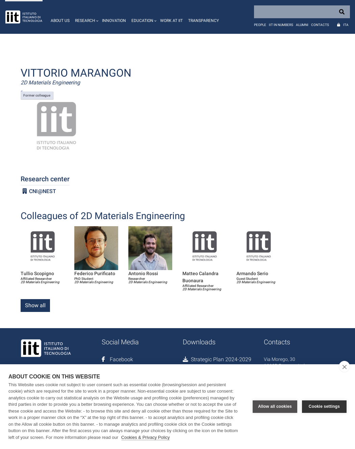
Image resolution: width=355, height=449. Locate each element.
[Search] (302, 11)
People (260, 25)
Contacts (320, 25)
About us (60, 20)
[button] (85, 17)
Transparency (203, 20)
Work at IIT (171, 20)
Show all (35, 305)
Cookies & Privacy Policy (145, 437)
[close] (344, 366)
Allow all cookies (275, 406)
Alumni (302, 25)
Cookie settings (324, 406)
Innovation (114, 20)
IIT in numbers (281, 25)
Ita (346, 25)
